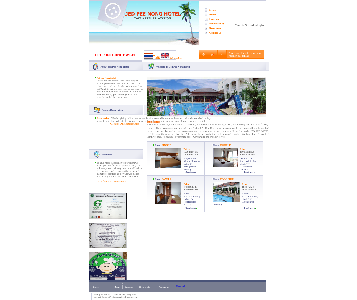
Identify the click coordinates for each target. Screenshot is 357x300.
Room (212, 14)
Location (214, 19)
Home (212, 9)
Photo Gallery (216, 23)
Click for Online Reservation (124, 123)
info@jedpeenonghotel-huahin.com (121, 297)
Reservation (215, 28)
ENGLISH (176, 57)
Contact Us (215, 32)
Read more (192, 172)
